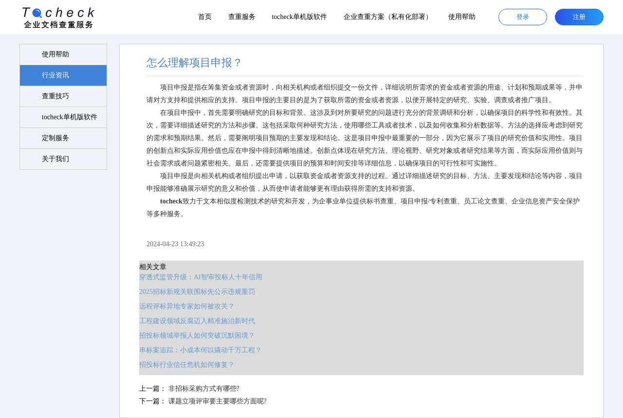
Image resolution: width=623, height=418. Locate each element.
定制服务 (55, 138)
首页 (205, 16)
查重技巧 (55, 96)
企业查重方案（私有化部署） (388, 16)
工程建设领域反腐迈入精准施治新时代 (197, 321)
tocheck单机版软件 (299, 16)
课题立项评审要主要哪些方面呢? (217, 401)
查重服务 (242, 16)
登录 (522, 16)
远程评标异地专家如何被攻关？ (187, 306)
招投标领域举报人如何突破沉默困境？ (197, 335)
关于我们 (55, 159)
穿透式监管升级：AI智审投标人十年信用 (200, 277)
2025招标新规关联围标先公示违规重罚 (197, 291)
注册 (579, 16)
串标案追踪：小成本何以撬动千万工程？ (200, 350)
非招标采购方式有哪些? (203, 388)
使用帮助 (462, 16)
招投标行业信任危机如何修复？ (187, 364)
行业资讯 (55, 75)
